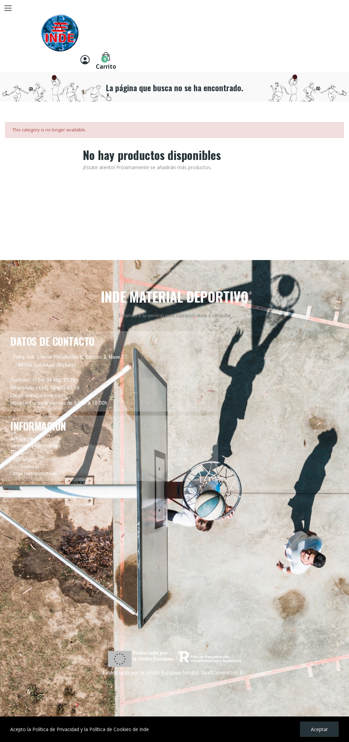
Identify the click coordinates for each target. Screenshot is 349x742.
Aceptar (319, 729)
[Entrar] (85, 60)
